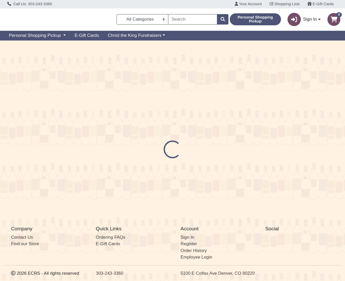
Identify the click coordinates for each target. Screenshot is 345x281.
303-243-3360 (109, 273)
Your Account (248, 4)
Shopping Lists (284, 4)
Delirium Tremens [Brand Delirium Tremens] (215, 134)
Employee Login (196, 257)
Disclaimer (184, 113)
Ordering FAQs (110, 237)
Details (158, 113)
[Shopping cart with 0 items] (334, 20)
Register (189, 243)
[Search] (192, 20)
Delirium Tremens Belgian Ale (192, 190)
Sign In (187, 237)
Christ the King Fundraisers (135, 37)
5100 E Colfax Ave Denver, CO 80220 (218, 273)
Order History (194, 250)
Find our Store (25, 243)
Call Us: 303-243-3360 (29, 4)
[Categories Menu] (142, 20)
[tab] (159, 113)
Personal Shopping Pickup (35, 37)
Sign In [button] (302, 20)
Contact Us (22, 237)
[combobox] (192, 20)
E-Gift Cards (321, 4)
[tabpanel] (244, 142)
